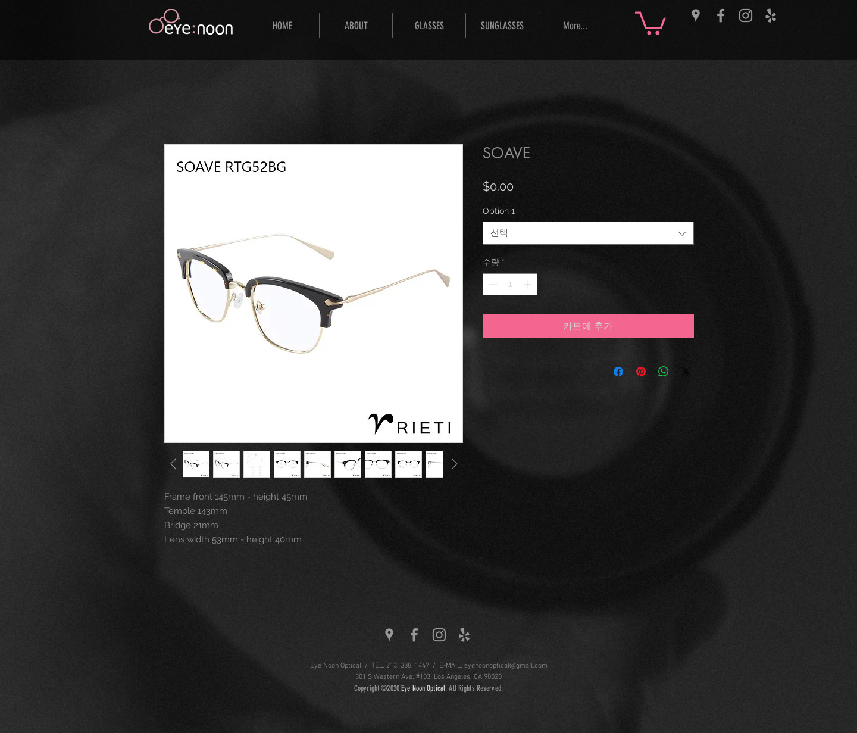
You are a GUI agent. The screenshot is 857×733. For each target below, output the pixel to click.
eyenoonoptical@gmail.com (506, 666)
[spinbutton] (510, 284)
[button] (650, 22)
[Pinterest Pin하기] (641, 371)
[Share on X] (686, 371)
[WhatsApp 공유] (663, 371)
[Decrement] (491, 284)
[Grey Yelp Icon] (771, 15)
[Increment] (528, 284)
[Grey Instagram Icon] (746, 15)
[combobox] (588, 233)
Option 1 (499, 211)
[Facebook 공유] (618, 371)
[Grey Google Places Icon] (696, 15)
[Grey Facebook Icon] (721, 15)
